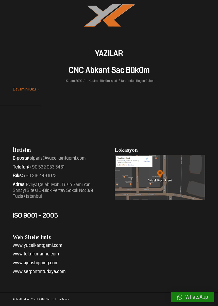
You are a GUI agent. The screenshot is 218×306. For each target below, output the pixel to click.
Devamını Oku (27, 89)
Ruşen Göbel (145, 81)
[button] (192, 297)
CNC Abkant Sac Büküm (109, 70)
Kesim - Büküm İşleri (103, 81)
